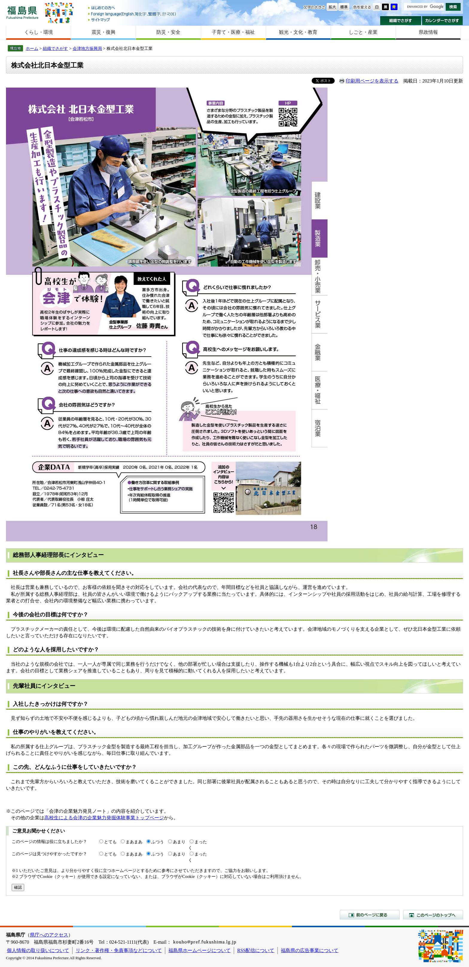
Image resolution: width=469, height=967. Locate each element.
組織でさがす (400, 20)
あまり (179, 841)
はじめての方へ (132, 8)
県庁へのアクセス (49, 934)
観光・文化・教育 (298, 32)
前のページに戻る (370, 914)
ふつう (157, 841)
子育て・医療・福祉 (233, 32)
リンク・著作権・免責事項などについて (119, 950)
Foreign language (132, 14)
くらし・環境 (38, 32)
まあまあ (134, 841)
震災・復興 (103, 32)
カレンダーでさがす (442, 20)
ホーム (32, 48)
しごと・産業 (363, 32)
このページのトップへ (433, 914)
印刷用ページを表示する (372, 80)
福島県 (22, 12)
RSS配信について (255, 950)
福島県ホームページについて (199, 950)
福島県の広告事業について (309, 950)
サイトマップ (132, 19)
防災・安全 (168, 32)
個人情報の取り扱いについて (38, 950)
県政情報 (428, 32)
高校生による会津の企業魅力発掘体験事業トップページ (104, 817)
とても (110, 841)
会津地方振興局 (87, 48)
